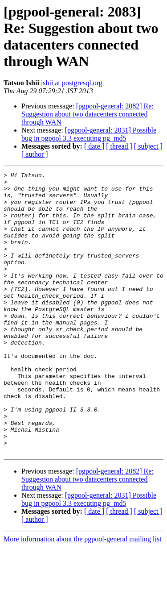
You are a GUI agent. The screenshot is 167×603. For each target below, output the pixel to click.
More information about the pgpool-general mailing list (83, 595)
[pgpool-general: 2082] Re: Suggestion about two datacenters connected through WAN (87, 114)
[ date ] (94, 146)
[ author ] (34, 154)
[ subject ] (148, 146)
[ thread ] (119, 146)
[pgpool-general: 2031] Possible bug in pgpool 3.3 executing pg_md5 (88, 134)
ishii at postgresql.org (71, 83)
